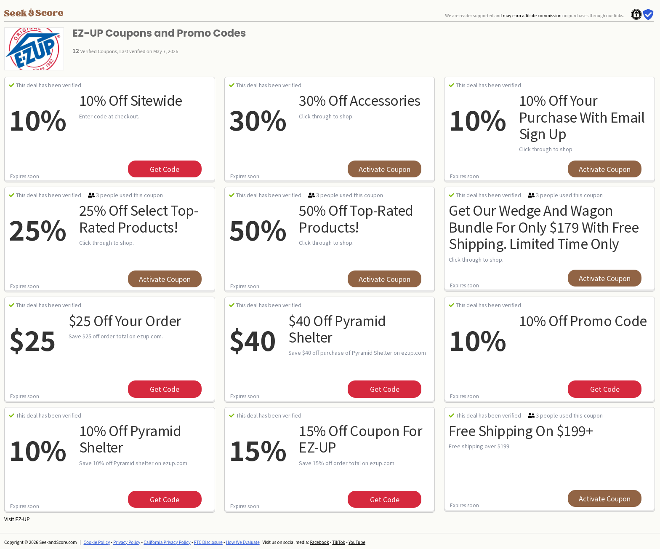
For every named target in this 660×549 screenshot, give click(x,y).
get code (164, 169)
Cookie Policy (97, 542)
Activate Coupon (384, 169)
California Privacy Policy (167, 542)
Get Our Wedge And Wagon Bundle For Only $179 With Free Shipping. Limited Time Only (544, 226)
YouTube (357, 542)
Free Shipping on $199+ (521, 430)
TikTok (338, 542)
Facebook (319, 542)
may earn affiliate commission (532, 15)
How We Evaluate (243, 542)
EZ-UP (22, 518)
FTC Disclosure (208, 542)
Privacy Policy (126, 542)
